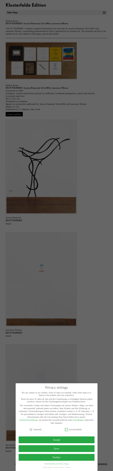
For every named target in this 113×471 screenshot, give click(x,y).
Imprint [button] (68, 467)
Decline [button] (56, 457)
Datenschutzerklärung (29, 420)
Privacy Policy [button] (59, 467)
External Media (73, 429)
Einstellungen (78, 420)
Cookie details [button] (47, 467)
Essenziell (35, 429)
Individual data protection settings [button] (56, 464)
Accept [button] (56, 439)
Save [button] (56, 448)
